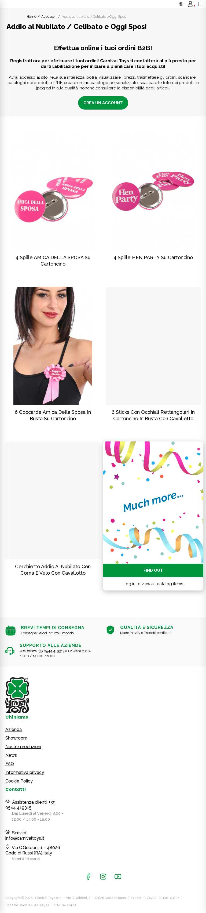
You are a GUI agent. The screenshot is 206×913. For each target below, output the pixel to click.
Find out (153, 570)
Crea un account (103, 102)
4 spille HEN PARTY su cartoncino (153, 257)
